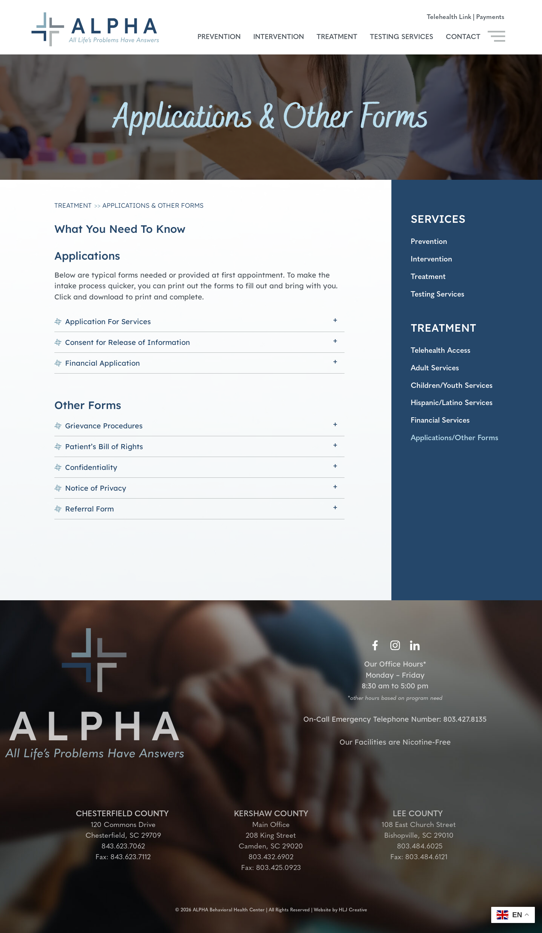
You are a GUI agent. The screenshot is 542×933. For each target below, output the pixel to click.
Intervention (278, 37)
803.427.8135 (465, 720)
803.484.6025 (419, 846)
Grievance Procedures (104, 425)
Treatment (337, 37)
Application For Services (108, 321)
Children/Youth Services (454, 391)
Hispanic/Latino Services (455, 409)
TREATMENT (443, 331)
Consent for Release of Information (127, 342)
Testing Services (401, 37)
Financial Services (443, 427)
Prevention (219, 37)
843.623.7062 (123, 846)
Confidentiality (91, 467)
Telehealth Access (443, 354)
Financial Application (102, 363)
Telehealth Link (449, 17)
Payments (490, 17)
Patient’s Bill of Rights (104, 446)
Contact (463, 37)
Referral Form (89, 508)
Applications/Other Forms (457, 446)
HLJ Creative (353, 906)
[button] (199, 321)
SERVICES (438, 219)
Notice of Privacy (95, 488)
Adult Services (436, 373)
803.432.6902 (271, 857)
